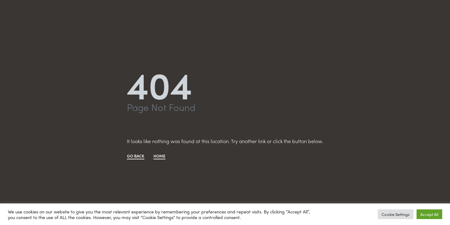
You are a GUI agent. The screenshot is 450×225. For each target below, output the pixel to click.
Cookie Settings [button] (396, 214)
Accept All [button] (429, 214)
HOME (159, 156)
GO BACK (135, 156)
